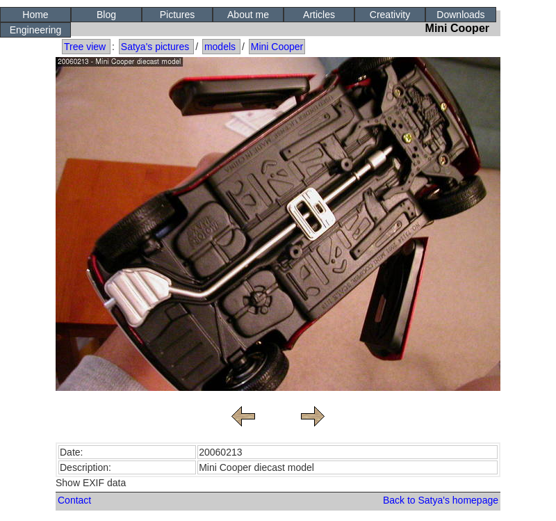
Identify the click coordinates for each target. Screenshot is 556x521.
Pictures (177, 14)
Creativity (390, 14)
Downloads (460, 14)
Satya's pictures (155, 46)
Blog (106, 14)
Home (35, 14)
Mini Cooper (277, 46)
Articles (319, 14)
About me (248, 14)
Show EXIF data (91, 482)
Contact (74, 500)
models (220, 46)
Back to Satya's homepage (440, 500)
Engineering (36, 29)
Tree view (85, 46)
